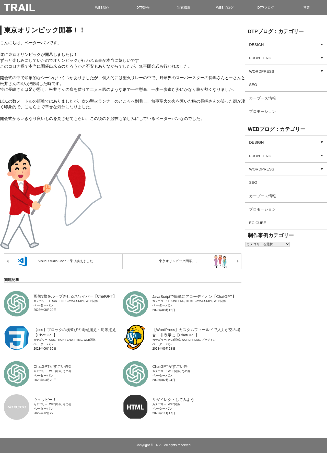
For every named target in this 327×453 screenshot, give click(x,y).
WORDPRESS (191, 339)
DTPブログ (266, 7)
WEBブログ (225, 7)
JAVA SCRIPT (75, 300)
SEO (253, 84)
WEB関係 (92, 300)
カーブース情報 (262, 98)
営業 (306, 7)
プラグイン (209, 339)
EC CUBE (257, 223)
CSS (52, 339)
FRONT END (57, 300)
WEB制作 (102, 7)
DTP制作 (143, 7)
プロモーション (262, 111)
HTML (189, 300)
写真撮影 (184, 7)
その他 (67, 371)
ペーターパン (43, 305)
